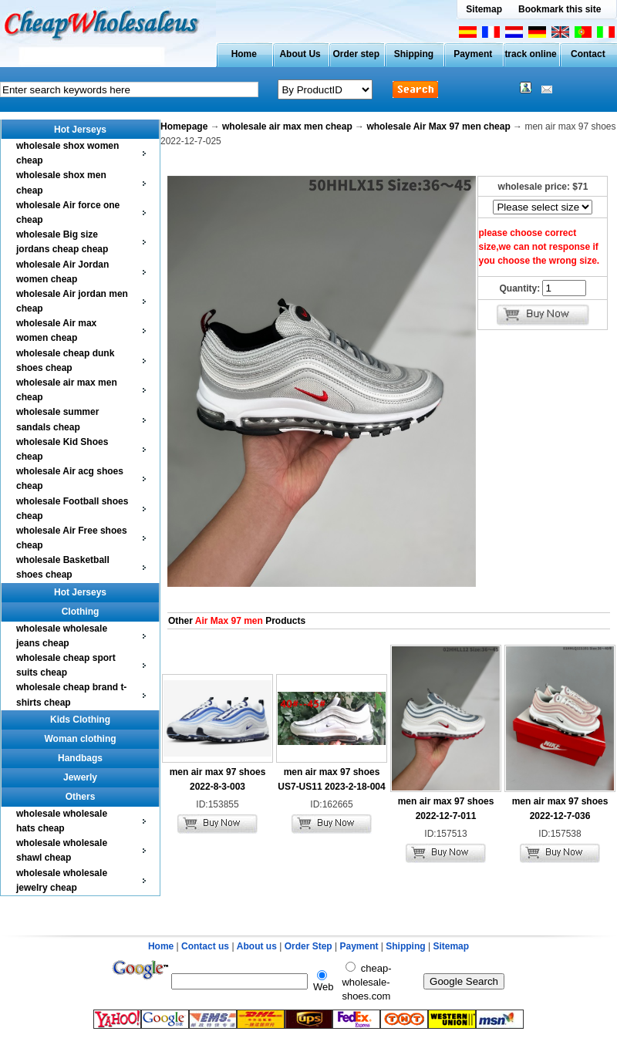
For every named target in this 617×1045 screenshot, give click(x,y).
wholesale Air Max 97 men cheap (438, 126)
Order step (355, 54)
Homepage (183, 126)
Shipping (413, 54)
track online (530, 54)
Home (244, 54)
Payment (472, 54)
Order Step (310, 946)
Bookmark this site (559, 9)
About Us (299, 54)
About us (257, 946)
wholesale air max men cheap (287, 126)
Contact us (205, 946)
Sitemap (484, 9)
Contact (588, 54)
